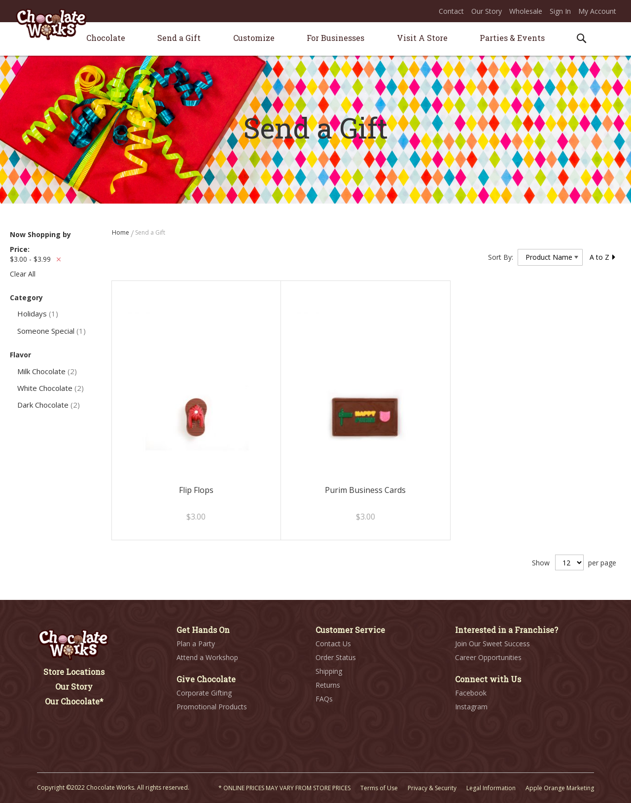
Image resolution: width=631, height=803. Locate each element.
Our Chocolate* (74, 701)
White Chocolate (50, 388)
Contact (451, 11)
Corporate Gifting (204, 693)
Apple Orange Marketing (560, 788)
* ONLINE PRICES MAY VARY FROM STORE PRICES (284, 788)
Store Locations (74, 671)
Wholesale (525, 11)
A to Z (603, 257)
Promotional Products (211, 706)
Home (121, 232)
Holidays (37, 313)
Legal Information (491, 788)
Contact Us (333, 643)
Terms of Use (379, 788)
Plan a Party (195, 643)
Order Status (336, 657)
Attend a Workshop (207, 657)
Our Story (486, 11)
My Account (597, 11)
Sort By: (500, 257)
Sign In (560, 11)
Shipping (329, 671)
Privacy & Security (432, 788)
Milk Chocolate (47, 371)
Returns (328, 685)
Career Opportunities (488, 657)
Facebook (471, 693)
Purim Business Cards (365, 490)
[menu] (315, 39)
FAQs (324, 698)
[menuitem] (105, 38)
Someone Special (51, 331)
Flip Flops (196, 490)
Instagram (471, 706)
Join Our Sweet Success (492, 643)
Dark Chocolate (48, 405)
